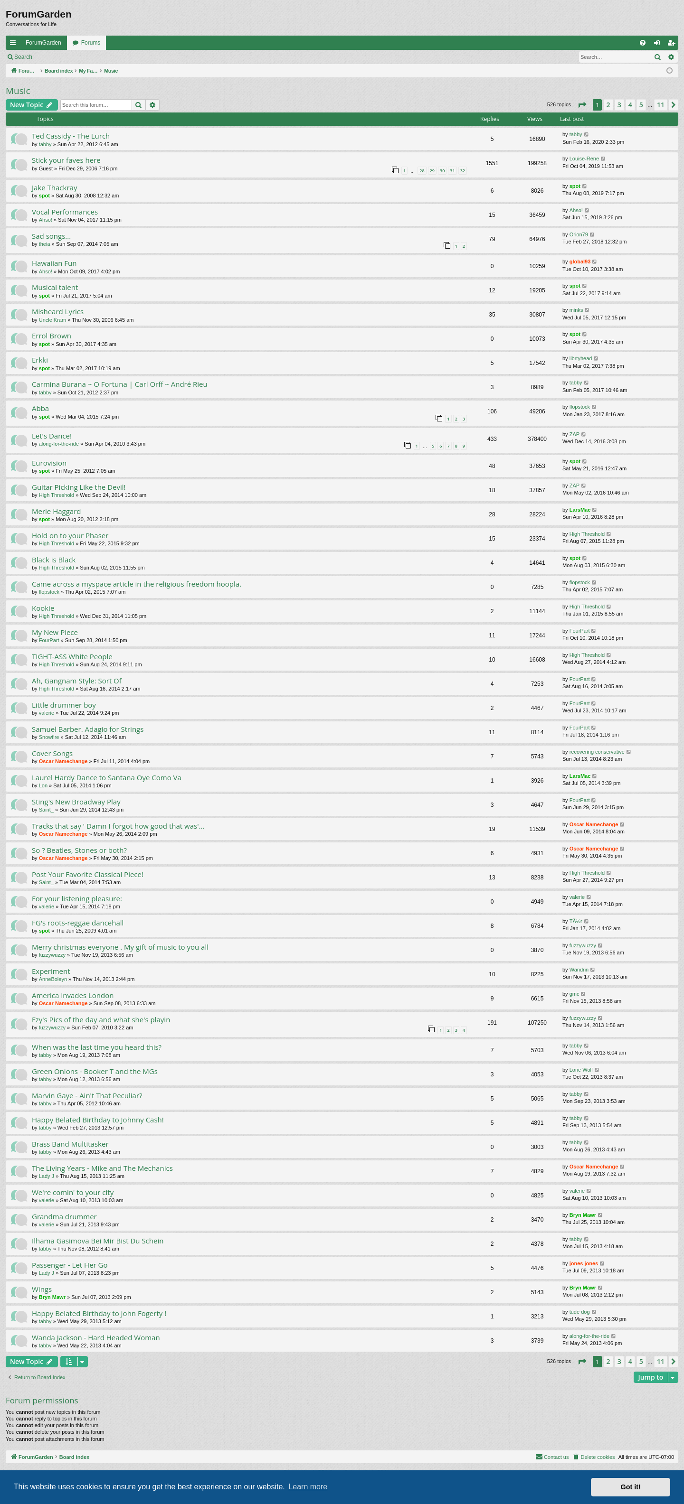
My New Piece (55, 632)
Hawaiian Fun (54, 263)
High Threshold (56, 495)
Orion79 (579, 234)
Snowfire (49, 737)
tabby (45, 144)
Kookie (43, 608)
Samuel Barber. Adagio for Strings (87, 729)
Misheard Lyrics (58, 311)
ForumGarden (43, 42)
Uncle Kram (52, 320)
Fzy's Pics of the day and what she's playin (101, 1019)
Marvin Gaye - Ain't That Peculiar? (87, 1095)
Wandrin (579, 969)
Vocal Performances (65, 211)
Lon (43, 785)
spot (44, 195)
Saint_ (46, 810)
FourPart (49, 640)
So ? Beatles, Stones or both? (79, 850)
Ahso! (45, 220)
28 (421, 171)
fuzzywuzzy (52, 955)
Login (53, 57)
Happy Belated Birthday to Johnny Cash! (98, 1119)
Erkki (40, 359)
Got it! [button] (631, 1487)
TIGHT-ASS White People (72, 656)
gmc (575, 994)
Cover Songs (52, 753)
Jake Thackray (54, 187)
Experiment (51, 971)
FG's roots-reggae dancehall (78, 922)
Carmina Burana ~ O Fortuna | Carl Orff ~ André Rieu (120, 384)
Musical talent (55, 287)
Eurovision (49, 462)
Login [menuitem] (659, 44)
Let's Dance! (52, 435)
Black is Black (54, 559)
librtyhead (581, 358)
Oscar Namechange (63, 761)
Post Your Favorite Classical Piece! (87, 874)
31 (452, 171)
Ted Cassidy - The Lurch (71, 135)
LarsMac (580, 510)
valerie (46, 713)
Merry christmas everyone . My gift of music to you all (120, 947)
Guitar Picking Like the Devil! (79, 487)
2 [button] (608, 104)
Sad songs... (51, 236)
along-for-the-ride (59, 444)
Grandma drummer (64, 1216)
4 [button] (630, 104)
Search (23, 57)
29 (432, 171)
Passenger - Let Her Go (70, 1265)
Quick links (15, 44)
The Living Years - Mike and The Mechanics (102, 1168)
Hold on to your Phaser (70, 535)
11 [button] (661, 104)
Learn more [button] (307, 1487)
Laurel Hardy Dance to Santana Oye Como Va (106, 777)
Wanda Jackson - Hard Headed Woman (96, 1337)
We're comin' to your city (73, 1192)
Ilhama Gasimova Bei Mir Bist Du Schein (97, 1240)
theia (44, 244)
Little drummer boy (64, 705)
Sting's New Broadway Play (76, 801)
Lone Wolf (581, 1070)
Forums (91, 42)
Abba (40, 408)
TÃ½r (576, 921)
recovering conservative (597, 752)
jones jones (584, 1263)
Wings (42, 1289)
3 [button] (619, 104)
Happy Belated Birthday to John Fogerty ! (99, 1313)
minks (576, 310)
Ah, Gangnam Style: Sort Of (77, 680)
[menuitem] (643, 43)
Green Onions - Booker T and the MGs (95, 1071)
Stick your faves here (66, 160)
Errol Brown (51, 335)
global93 (580, 261)
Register (84, 57)
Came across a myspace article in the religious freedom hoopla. (136, 584)
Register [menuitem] (673, 44)
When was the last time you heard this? (97, 1047)
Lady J (46, 1176)
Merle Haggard (56, 511)
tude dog (580, 1312)
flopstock (580, 407)
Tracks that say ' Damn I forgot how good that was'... (118, 826)
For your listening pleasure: (77, 898)
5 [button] (641, 104)
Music (18, 90)
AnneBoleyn (53, 979)
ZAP (575, 434)
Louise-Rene (584, 158)
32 (462, 171)
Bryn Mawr (583, 1215)
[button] (582, 105)
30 (442, 171)
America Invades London (73, 995)
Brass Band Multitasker (70, 1144)
